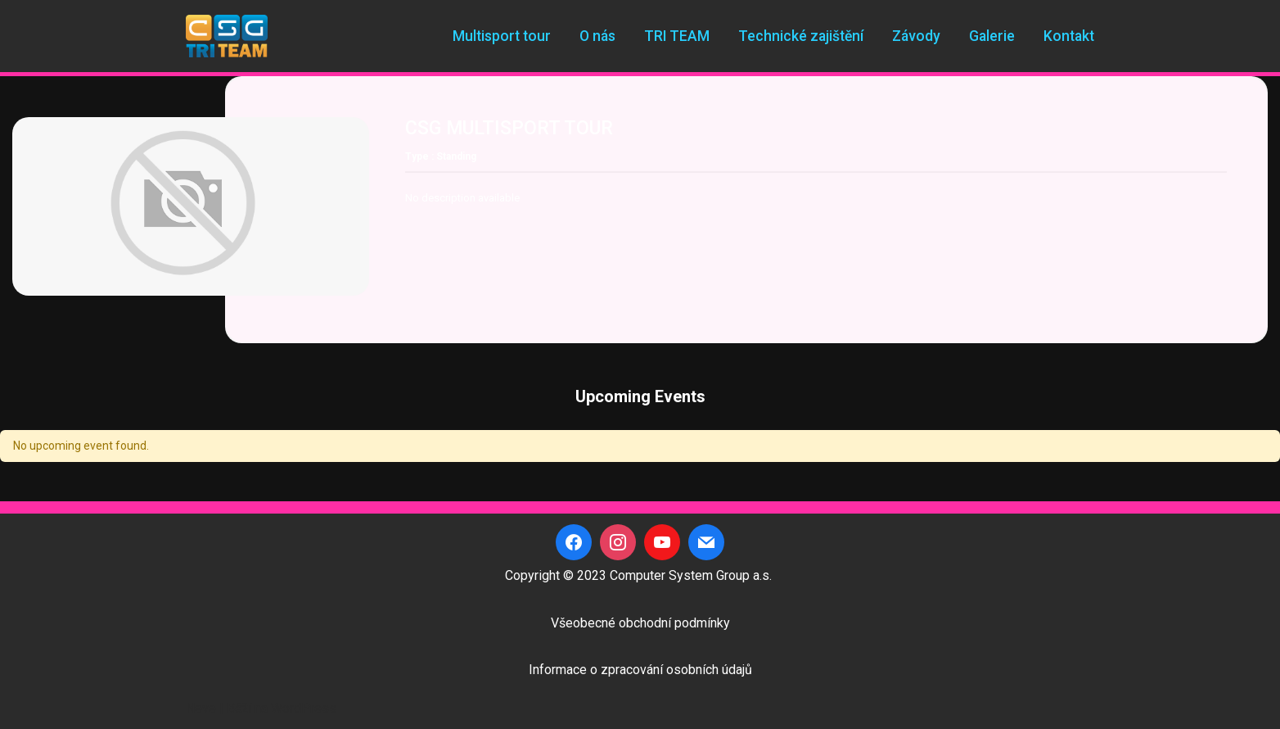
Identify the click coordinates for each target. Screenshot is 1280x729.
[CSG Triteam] (227, 36)
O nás (597, 36)
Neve (201, 708)
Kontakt (1068, 36)
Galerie (992, 36)
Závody (916, 36)
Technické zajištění (800, 36)
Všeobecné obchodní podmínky (640, 623)
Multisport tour (502, 36)
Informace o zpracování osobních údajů (640, 669)
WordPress (303, 708)
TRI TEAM (677, 36)
